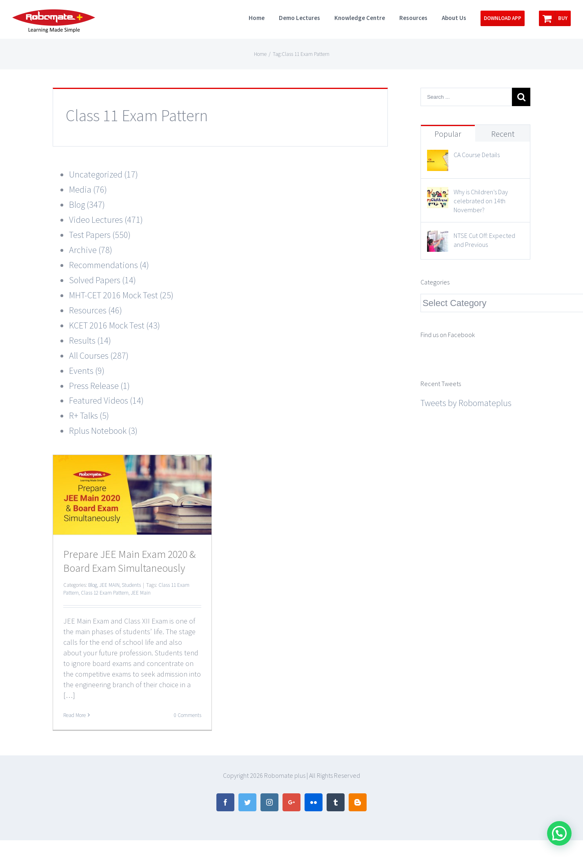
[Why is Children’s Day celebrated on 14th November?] (437, 194)
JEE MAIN (109, 585)
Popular (447, 134)
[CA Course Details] (437, 157)
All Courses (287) (99, 355)
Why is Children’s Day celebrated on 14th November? (481, 201)
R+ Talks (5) (89, 415)
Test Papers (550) (100, 234)
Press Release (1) (99, 385)
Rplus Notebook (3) (103, 430)
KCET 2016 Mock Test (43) (114, 325)
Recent (502, 134)
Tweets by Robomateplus (466, 403)
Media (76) (88, 189)
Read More (74, 715)
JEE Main (141, 592)
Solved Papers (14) (102, 280)
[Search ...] (466, 97)
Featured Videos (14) (106, 400)
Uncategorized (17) (103, 174)
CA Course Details (477, 155)
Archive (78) (90, 249)
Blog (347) (87, 204)
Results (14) (90, 340)
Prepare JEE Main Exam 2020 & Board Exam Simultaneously (129, 561)
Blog (92, 585)
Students (131, 585)
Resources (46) (95, 310)
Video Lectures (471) (106, 219)
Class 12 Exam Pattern (105, 592)
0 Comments (187, 715)
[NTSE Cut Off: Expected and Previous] (437, 238)
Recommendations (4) (109, 265)
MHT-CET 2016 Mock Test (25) (121, 295)
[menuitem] (264, 17)
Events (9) (87, 370)
